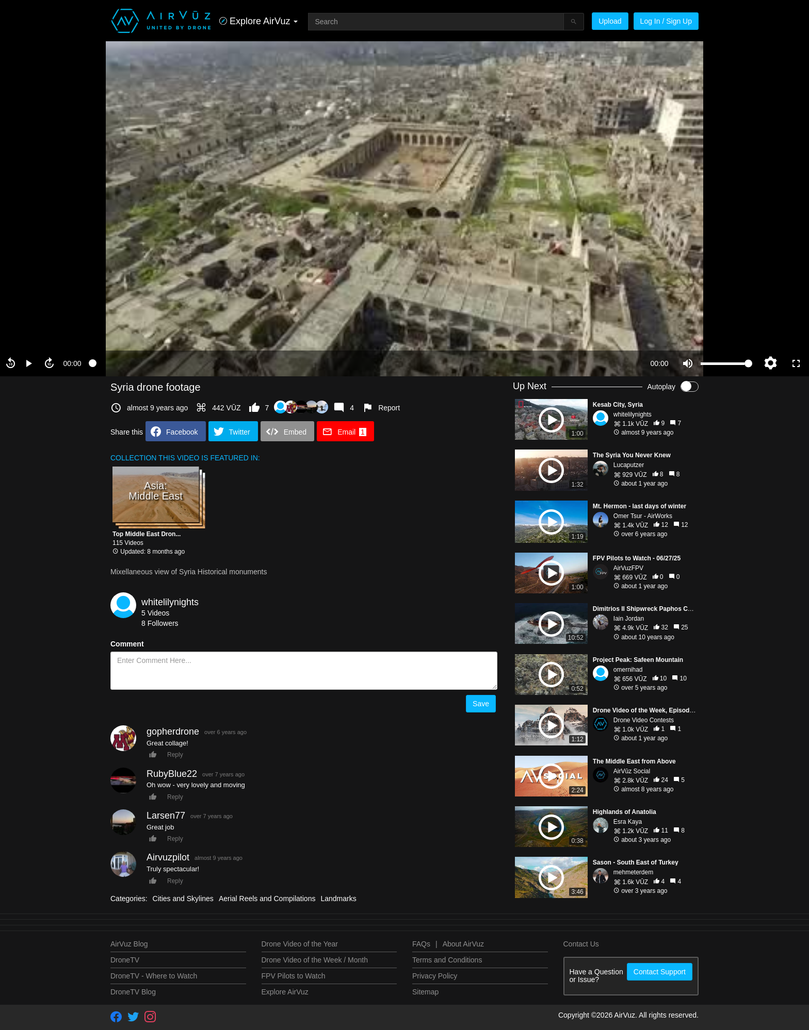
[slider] (366, 363)
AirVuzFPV (628, 568)
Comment (127, 644)
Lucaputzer (628, 465)
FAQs (421, 944)
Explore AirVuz (285, 992)
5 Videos (155, 613)
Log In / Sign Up (666, 21)
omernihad (628, 669)
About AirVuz (463, 944)
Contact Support (660, 972)
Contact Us (581, 944)
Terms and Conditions (447, 960)
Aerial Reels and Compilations (267, 898)
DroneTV (124, 960)
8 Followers (160, 623)
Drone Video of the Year (300, 944)
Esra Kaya (627, 821)
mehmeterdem (633, 872)
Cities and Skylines (183, 898)
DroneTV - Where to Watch (153, 976)
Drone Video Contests (643, 720)
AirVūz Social (631, 771)
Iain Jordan (628, 618)
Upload (609, 21)
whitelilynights (170, 602)
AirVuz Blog (129, 944)
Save (481, 704)
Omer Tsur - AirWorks (642, 516)
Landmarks (338, 898)
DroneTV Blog (133, 992)
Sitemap (425, 992)
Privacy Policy (434, 976)
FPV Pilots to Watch (294, 976)
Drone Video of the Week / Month (315, 960)
